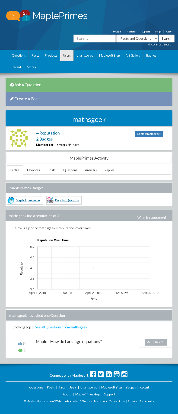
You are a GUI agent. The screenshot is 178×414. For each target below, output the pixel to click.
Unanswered (84, 55)
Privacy (132, 401)
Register (131, 31)
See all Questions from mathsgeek (61, 327)
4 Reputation (48, 132)
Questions (19, 55)
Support (146, 31)
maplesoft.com (98, 401)
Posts (35, 55)
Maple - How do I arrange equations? (69, 341)
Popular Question (67, 200)
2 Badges (44, 138)
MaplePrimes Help (87, 394)
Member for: (45, 145)
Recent (16, 67)
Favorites (33, 170)
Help (158, 31)
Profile (14, 170)
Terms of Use (117, 401)
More (32, 67)
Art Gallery (133, 55)
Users (67, 55)
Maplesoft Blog (109, 55)
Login (117, 31)
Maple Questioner (28, 200)
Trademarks (147, 401)
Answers (91, 170)
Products (51, 55)
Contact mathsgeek (149, 133)
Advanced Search (160, 44)
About (169, 31)
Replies (109, 170)
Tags (62, 387)
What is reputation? (151, 217)
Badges (151, 55)
